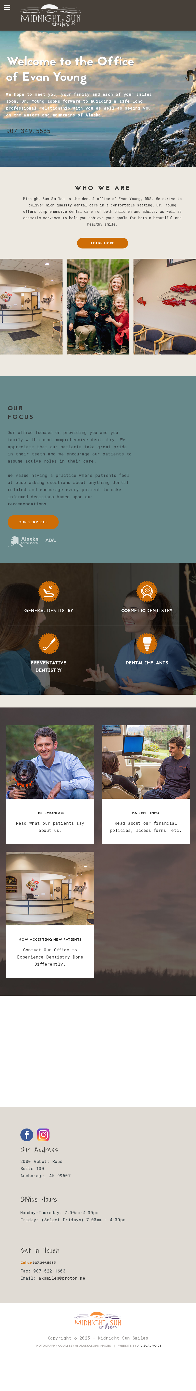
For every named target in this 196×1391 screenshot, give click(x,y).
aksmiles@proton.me (62, 1278)
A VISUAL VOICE (149, 1345)
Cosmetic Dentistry (147, 611)
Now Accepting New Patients (50, 939)
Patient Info (145, 813)
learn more (102, 243)
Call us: (38, 1263)
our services (33, 522)
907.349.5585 (28, 131)
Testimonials (50, 813)
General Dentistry (48, 611)
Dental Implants (147, 663)
